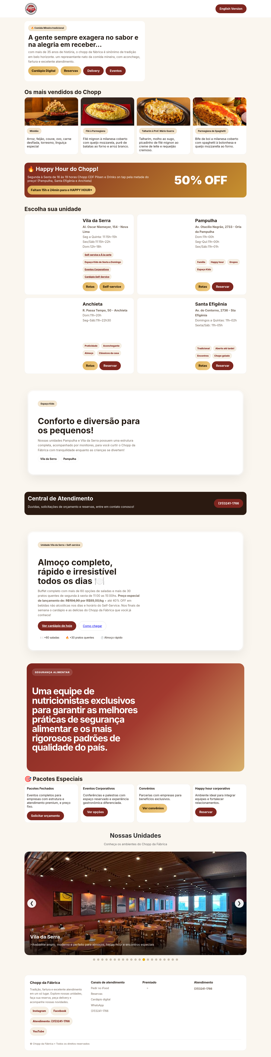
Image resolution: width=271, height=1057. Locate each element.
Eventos (116, 71)
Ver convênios (153, 808)
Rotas (90, 287)
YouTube (38, 1031)
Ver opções (95, 812)
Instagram (39, 1010)
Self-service (112, 287)
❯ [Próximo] (239, 903)
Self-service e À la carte (98, 254)
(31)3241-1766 (228, 503)
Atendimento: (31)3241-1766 (51, 1021)
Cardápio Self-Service (97, 276)
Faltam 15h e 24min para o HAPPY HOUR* (61, 190)
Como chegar (92, 626)
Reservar (222, 287)
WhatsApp (97, 1005)
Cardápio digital (100, 999)
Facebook (59, 1010)
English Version (231, 9)
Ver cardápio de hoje (57, 626)
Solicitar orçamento (45, 816)
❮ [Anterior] (32, 903)
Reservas (71, 71)
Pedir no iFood (100, 988)
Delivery (93, 71)
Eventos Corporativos (97, 269)
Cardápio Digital (43, 71)
